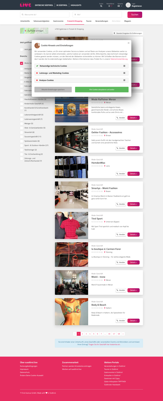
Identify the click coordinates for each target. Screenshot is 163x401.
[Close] (129, 43)
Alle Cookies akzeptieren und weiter (101, 89)
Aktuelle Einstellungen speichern (53, 89)
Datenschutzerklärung (119, 59)
